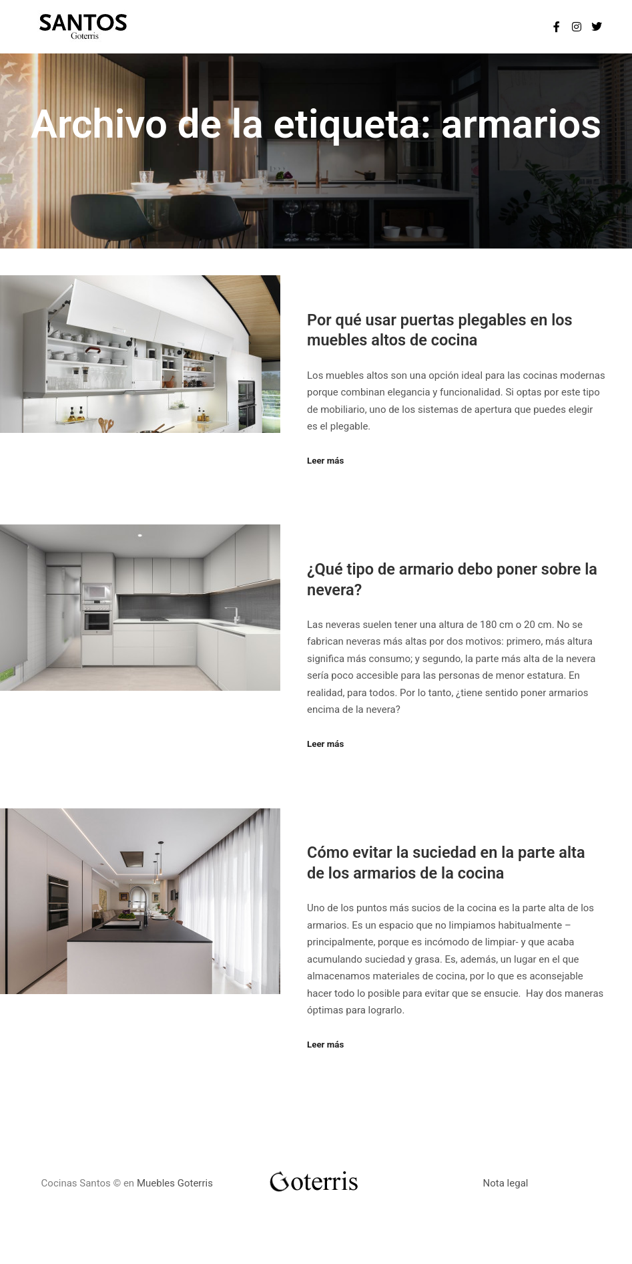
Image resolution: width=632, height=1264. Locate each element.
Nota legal (506, 1183)
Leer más (325, 461)
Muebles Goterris (175, 1183)
